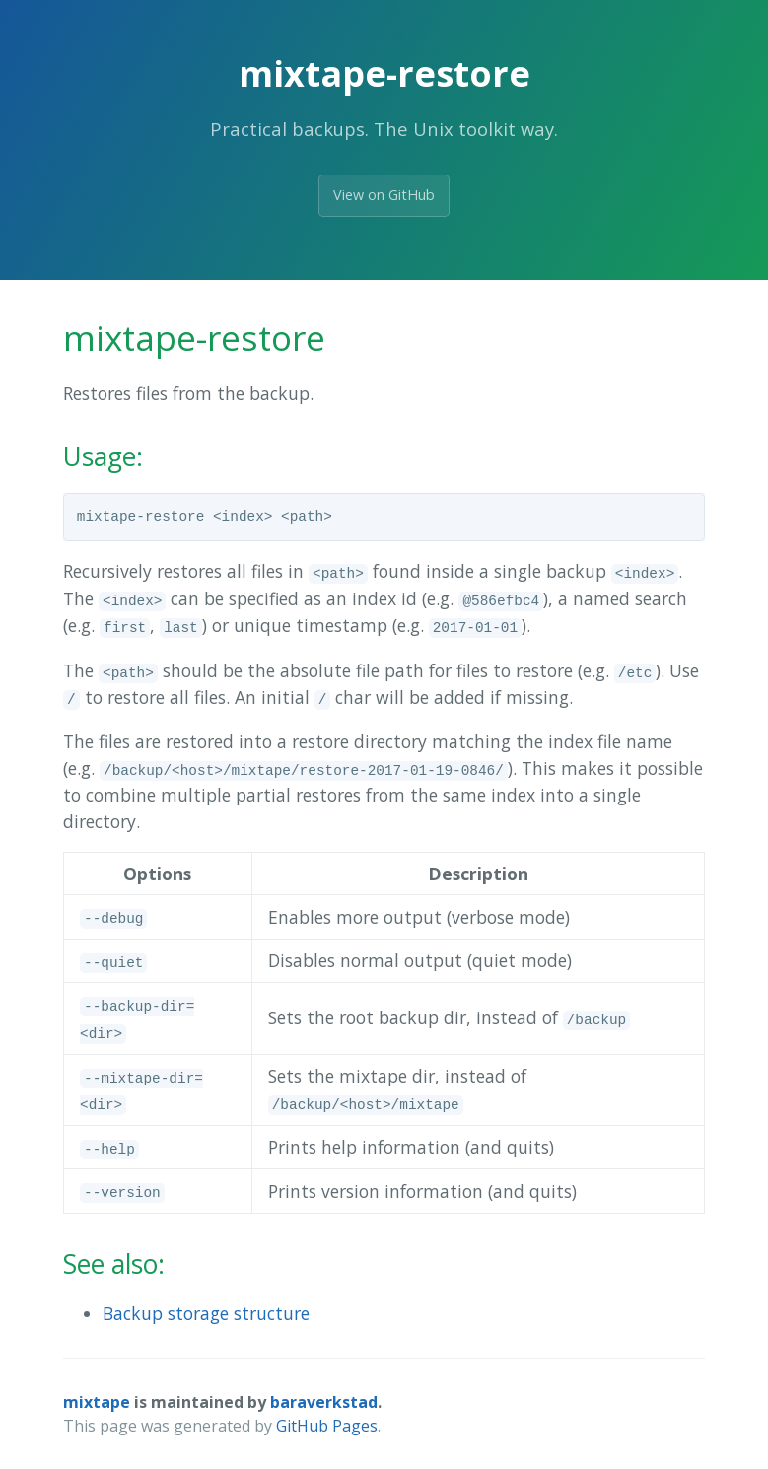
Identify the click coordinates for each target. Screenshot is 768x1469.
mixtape (96, 1402)
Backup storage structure (206, 1313)
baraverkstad (324, 1402)
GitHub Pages (327, 1425)
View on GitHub (384, 194)
